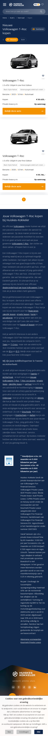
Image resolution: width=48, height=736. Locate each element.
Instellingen (24, 732)
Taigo (5, 344)
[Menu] (5, 4)
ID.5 (17, 351)
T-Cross (14, 344)
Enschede (26, 412)
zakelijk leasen (9, 314)
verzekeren (8, 318)
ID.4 (10, 351)
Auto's (12, 18)
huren (33, 314)
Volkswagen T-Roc (20, 243)
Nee (9, 732)
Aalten (32, 415)
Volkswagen (19, 226)
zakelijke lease (15, 384)
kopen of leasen (27, 325)
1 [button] (23, 199)
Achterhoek (8, 377)
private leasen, (23, 314)
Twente (33, 374)
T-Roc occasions (27, 381)
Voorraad (21, 18)
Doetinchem (20, 415)
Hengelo (39, 387)
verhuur (28, 384)
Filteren (12, 39)
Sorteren (38, 29)
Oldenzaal (7, 398)
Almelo (41, 398)
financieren (33, 311)
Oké (38, 732)
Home (5, 18)
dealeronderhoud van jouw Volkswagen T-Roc (23, 287)
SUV (23, 39)
